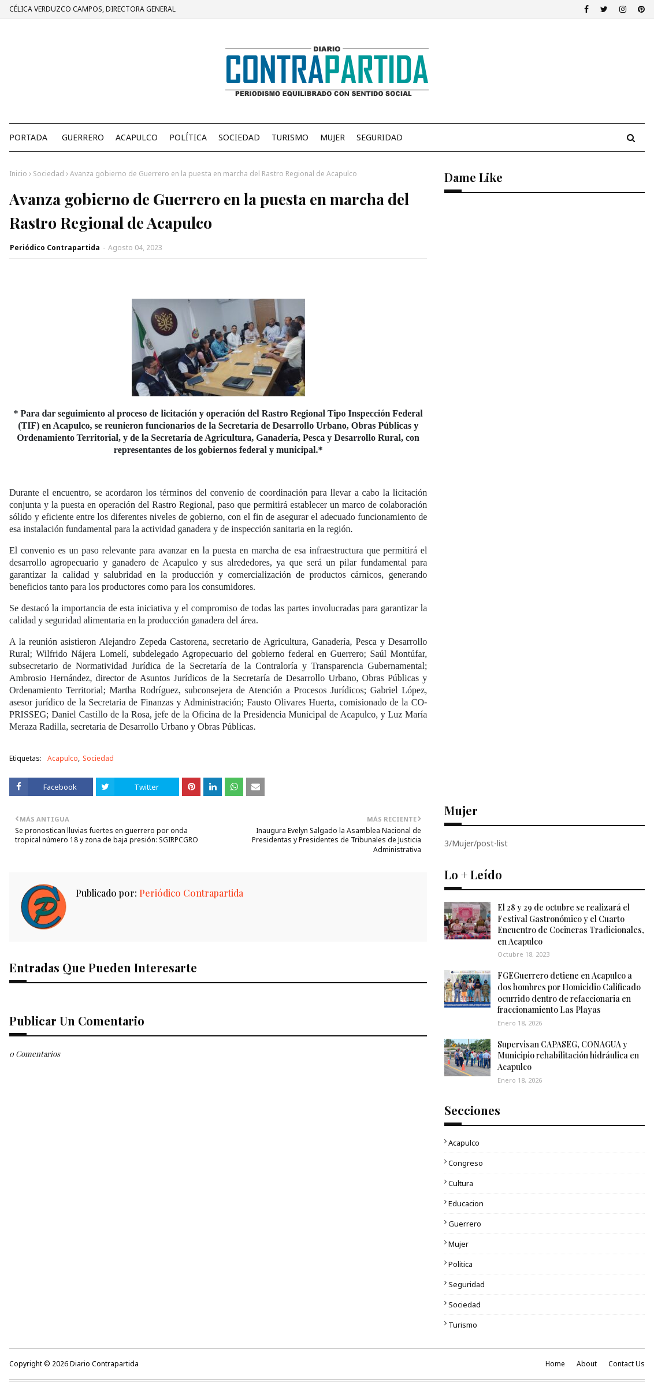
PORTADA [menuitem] (28, 137)
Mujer (458, 1244)
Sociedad (48, 174)
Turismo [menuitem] (290, 137)
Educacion (466, 1203)
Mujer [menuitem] (332, 137)
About (587, 1364)
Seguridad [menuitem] (379, 137)
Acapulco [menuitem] (137, 137)
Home (555, 1364)
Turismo (462, 1325)
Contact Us (626, 1364)
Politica (460, 1264)
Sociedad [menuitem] (239, 137)
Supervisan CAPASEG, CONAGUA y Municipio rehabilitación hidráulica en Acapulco (568, 1055)
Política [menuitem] (188, 137)
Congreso (465, 1163)
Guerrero (464, 1223)
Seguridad (466, 1284)
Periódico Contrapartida (55, 247)
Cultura (460, 1183)
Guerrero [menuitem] (83, 137)
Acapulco (62, 758)
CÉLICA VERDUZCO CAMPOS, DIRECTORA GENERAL (92, 9)
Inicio (18, 174)
